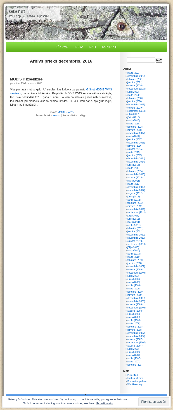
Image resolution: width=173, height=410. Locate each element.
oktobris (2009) (134, 269)
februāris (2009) (135, 292)
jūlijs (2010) (133, 247)
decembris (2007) (136, 333)
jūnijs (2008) (133, 314)
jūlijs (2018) (133, 114)
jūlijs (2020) (133, 92)
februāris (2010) (135, 260)
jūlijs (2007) (133, 349)
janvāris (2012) (134, 206)
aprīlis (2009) (133, 285)
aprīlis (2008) (133, 320)
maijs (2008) (133, 317)
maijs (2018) (133, 120)
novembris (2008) (136, 301)
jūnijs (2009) (133, 279)
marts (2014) (133, 168)
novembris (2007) (136, 336)
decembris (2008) (136, 298)
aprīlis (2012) (133, 200)
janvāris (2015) (134, 155)
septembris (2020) (136, 88)
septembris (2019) (136, 111)
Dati (92, 47)
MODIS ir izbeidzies (26, 79)
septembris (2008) (136, 307)
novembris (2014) (136, 161)
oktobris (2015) (134, 149)
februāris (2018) (135, 127)
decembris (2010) (136, 234)
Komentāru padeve (137, 381)
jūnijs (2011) (133, 219)
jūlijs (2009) (133, 276)
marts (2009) (133, 288)
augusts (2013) (134, 177)
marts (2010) (133, 257)
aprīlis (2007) (133, 358)
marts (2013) (133, 184)
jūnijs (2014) (133, 165)
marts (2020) (133, 95)
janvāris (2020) (134, 101)
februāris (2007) (135, 365)
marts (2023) (133, 73)
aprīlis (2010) (133, 253)
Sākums (62, 47)
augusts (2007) (134, 345)
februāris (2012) (135, 203)
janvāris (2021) (134, 82)
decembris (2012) (136, 187)
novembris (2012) (136, 190)
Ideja (78, 47)
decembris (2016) (136, 142)
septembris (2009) (136, 273)
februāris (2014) (135, 171)
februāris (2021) (135, 79)
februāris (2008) (135, 326)
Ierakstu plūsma (135, 378)
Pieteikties (132, 375)
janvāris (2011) (134, 231)
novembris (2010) (136, 238)
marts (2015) (133, 152)
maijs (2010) (133, 250)
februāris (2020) (135, 98)
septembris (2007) (136, 342)
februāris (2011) (135, 228)
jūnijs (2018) (133, 117)
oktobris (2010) (134, 241)
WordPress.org (134, 384)
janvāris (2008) (134, 330)
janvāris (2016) (134, 146)
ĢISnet (17, 11)
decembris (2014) (136, 158)
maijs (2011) (133, 222)
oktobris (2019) (134, 108)
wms (71, 112)
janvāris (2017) (134, 139)
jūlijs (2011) (133, 215)
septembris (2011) (136, 212)
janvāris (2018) (134, 130)
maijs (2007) (133, 355)
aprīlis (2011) (133, 225)
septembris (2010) (136, 244)
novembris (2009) (136, 266)
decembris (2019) (136, 104)
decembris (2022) (136, 76)
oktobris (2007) (134, 339)
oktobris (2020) (134, 85)
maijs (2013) (133, 181)
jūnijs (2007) (133, 352)
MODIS (62, 112)
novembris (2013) (136, 174)
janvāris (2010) (134, 263)
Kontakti (109, 47)
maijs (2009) (133, 282)
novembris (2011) (136, 209)
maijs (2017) (133, 136)
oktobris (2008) (134, 304)
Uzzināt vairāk (104, 403)
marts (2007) (133, 361)
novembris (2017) (136, 133)
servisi (56, 115)
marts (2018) (133, 123)
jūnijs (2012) (133, 196)
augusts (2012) (134, 193)
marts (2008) (133, 323)
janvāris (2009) (134, 295)
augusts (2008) (134, 311)
